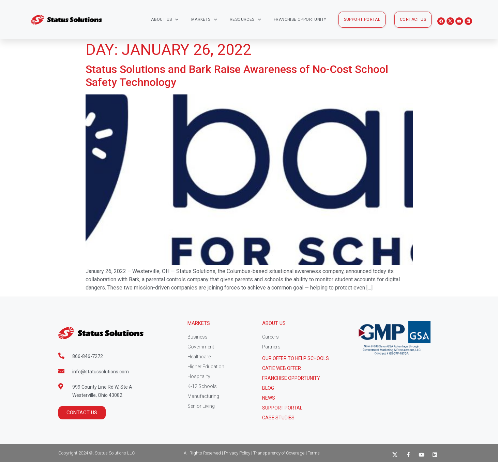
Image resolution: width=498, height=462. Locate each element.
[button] (362, 20)
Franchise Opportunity (300, 19)
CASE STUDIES (278, 417)
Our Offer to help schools (295, 358)
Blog (268, 388)
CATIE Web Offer (281, 368)
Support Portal (282, 408)
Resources (245, 19)
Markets (204, 19)
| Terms (313, 453)
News (268, 398)
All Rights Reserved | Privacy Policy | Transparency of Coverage (244, 453)
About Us (165, 19)
